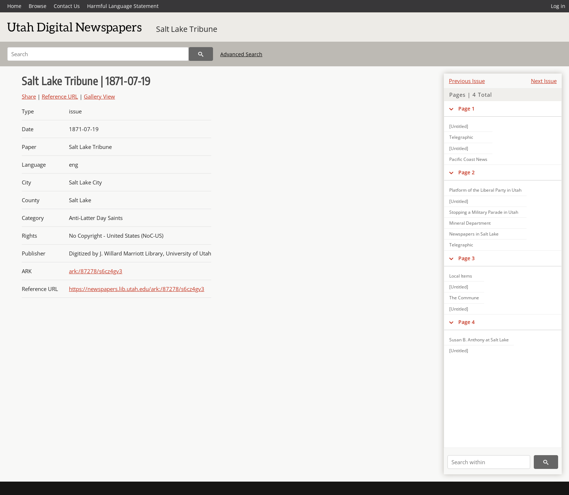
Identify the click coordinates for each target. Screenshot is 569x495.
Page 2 (466, 172)
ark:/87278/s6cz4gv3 (95, 271)
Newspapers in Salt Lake (474, 234)
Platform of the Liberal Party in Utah (485, 190)
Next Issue (544, 80)
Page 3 (466, 258)
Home (14, 6)
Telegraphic (461, 137)
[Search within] (488, 462)
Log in (558, 6)
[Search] (98, 54)
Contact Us (67, 6)
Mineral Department (470, 223)
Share (29, 96)
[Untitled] (458, 126)
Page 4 (466, 322)
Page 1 (466, 108)
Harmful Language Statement (123, 6)
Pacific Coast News (468, 159)
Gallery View (99, 96)
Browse (37, 6)
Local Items (460, 276)
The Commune (464, 298)
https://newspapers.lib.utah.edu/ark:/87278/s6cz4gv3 (136, 288)
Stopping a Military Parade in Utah (483, 212)
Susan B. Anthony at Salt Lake (479, 340)
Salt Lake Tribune (186, 29)
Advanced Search (241, 54)
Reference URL (60, 96)
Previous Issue (467, 80)
